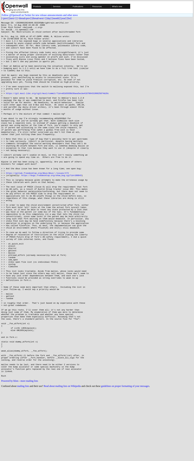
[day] (48, 18)
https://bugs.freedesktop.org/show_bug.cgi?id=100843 (51, 206)
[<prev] (4, 18)
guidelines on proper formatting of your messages (125, 457)
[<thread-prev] (24, 18)
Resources (97, 6)
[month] (56, 18)
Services (56, 6)
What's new (117, 6)
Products (37, 6)
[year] (63, 18)
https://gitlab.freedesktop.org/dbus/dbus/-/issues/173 (37, 203)
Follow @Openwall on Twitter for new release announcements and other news (40, 15)
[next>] (12, 18)
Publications (78, 6)
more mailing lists (29, 452)
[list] (69, 18)
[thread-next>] (39, 18)
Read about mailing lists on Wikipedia (62, 457)
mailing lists (23, 457)
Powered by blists (9, 452)
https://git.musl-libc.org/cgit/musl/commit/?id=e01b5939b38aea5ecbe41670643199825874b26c (57, 107)
